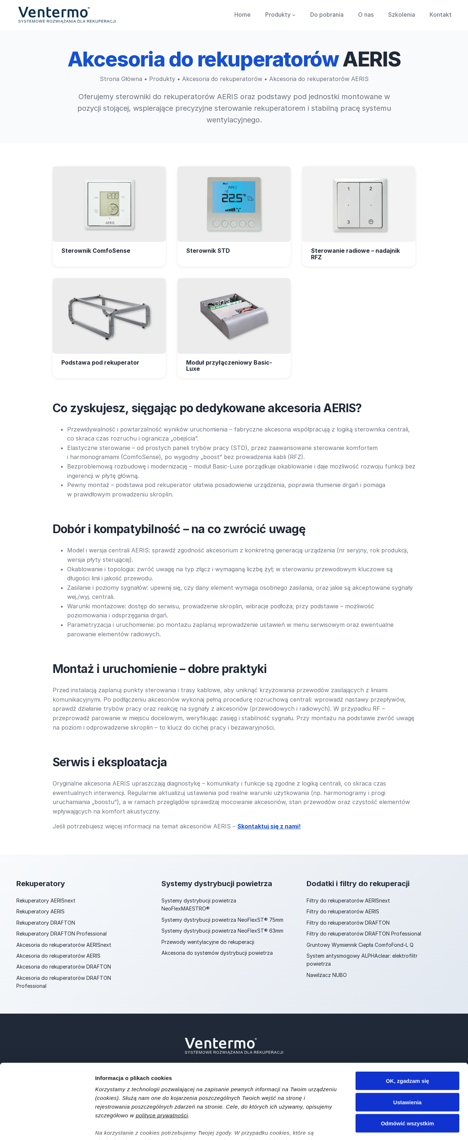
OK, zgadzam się (407, 1028)
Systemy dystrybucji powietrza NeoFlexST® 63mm (222, 931)
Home (242, 14)
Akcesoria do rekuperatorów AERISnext (63, 945)
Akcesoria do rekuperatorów (222, 78)
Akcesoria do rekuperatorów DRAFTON (63, 966)
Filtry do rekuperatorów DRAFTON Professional (364, 933)
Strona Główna (121, 78)
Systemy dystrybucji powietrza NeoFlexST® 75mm (222, 920)
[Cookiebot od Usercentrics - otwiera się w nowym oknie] (47, 1125)
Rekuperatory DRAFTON (45, 923)
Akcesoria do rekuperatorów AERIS (58, 956)
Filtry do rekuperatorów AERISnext (348, 900)
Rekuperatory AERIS (40, 911)
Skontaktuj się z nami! (269, 826)
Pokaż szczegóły (387, 1126)
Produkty (162, 78)
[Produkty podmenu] (294, 15)
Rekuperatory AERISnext (45, 900)
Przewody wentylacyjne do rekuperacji (207, 942)
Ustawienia (407, 1049)
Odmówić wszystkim (407, 1070)
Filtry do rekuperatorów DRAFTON (348, 923)
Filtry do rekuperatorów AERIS (343, 911)
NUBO (339, 975)
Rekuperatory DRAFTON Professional (61, 933)
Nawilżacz (319, 975)
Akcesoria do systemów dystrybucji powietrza (217, 953)
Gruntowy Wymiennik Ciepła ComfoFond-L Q (360, 945)
